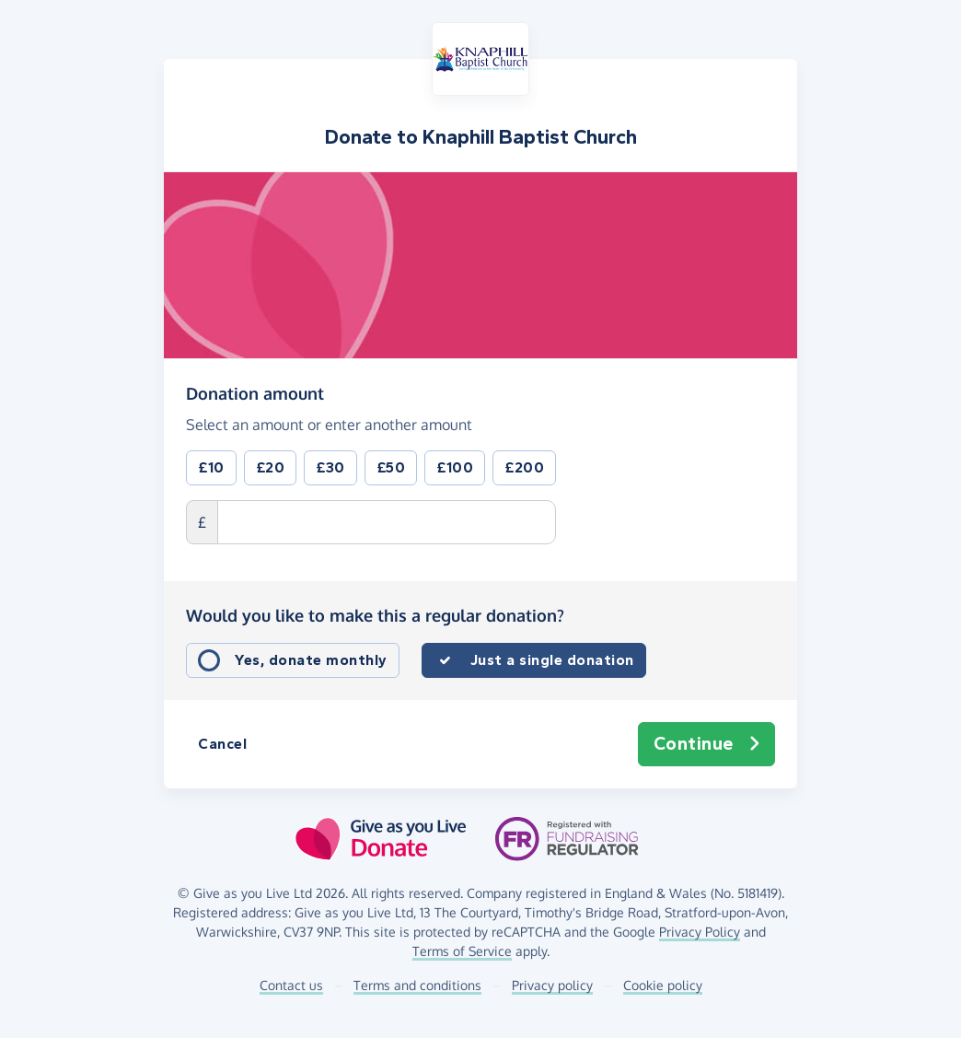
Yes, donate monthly (311, 660)
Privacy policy (552, 985)
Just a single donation (552, 660)
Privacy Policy (699, 931)
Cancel (222, 743)
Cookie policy (662, 985)
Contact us (291, 985)
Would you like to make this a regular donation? (375, 615)
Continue (707, 744)
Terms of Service (462, 951)
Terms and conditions (417, 985)
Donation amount (255, 392)
